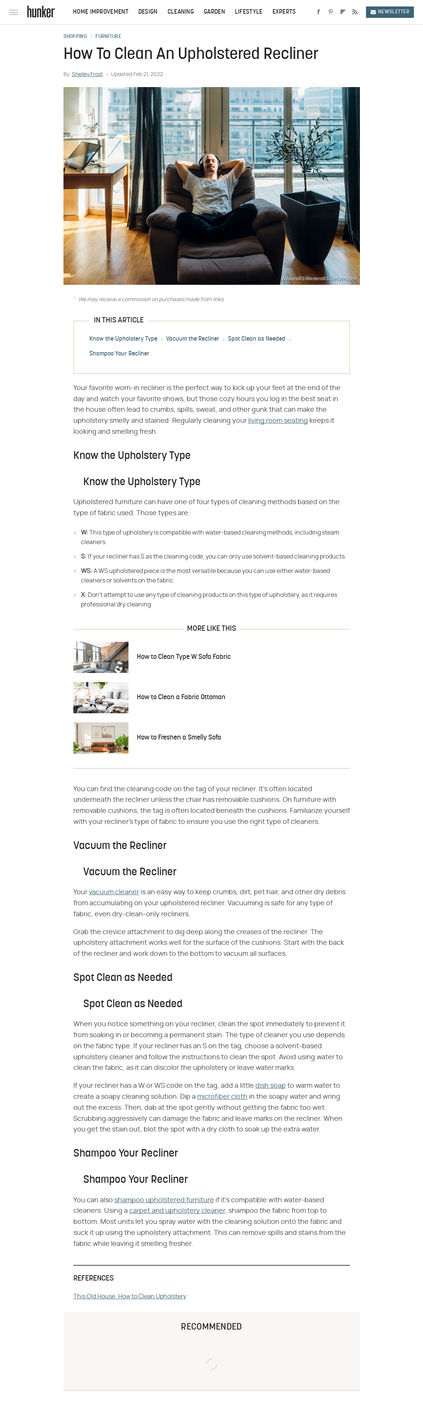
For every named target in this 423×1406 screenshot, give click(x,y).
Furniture (108, 37)
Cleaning (181, 12)
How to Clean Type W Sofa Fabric (184, 657)
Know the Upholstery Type (123, 339)
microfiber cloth (222, 1096)
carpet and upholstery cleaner (177, 1211)
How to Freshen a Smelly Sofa (179, 737)
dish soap (270, 1085)
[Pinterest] (331, 12)
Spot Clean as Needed (256, 339)
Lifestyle (249, 12)
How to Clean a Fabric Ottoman (181, 697)
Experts (284, 12)
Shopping (75, 37)
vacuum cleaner (114, 892)
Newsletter (390, 12)
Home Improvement (100, 12)
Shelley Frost (87, 74)
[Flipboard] (343, 12)
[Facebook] (318, 12)
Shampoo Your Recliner (119, 354)
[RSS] (355, 12)
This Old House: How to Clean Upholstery (129, 1296)
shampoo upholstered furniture (164, 1200)
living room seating (278, 420)
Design (148, 12)
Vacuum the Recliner (192, 339)
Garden (214, 12)
